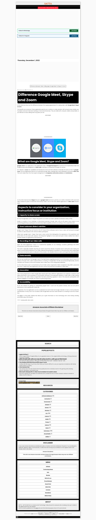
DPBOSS (54, 513)
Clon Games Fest (24, 367)
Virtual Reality (47, 433)
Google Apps (24, 300)
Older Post (76, 316)
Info (29, 300)
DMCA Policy (48, 495)
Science (47, 425)
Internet (47, 416)
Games (47, 407)
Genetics (47, 410)
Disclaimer (48, 492)
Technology (47, 430)
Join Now (74, 30)
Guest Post (48, 484)
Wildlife (47, 436)
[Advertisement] (48, 19)
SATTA (32, 300)
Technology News (48, 469)
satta (36, 508)
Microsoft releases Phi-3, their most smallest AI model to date (38, 372)
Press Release (48, 481)
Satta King (47, 513)
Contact (48, 490)
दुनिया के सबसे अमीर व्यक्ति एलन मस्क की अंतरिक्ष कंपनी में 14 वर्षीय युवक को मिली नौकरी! (43, 359)
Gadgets (47, 404)
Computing (47, 398)
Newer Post (20, 316)
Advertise (48, 487)
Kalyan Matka (61, 513)
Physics (47, 422)
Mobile (47, 419)
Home (48, 316)
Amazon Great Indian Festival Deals (48, 7)
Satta (21, 295)
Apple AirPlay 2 (23, 354)
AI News (48, 466)
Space (47, 428)
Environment (47, 401)
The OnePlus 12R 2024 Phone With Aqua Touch (33, 362)
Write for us (48, 478)
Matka (67, 513)
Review (48, 475)
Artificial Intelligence (47, 396)
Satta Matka (40, 513)
